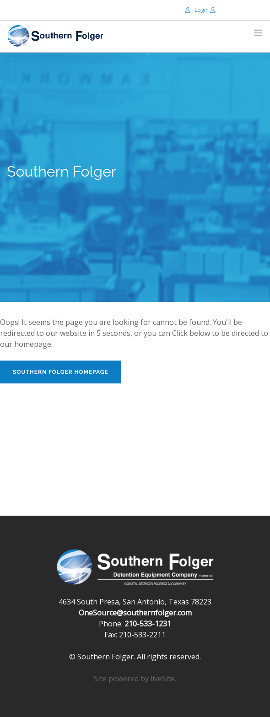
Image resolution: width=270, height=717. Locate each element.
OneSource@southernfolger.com (135, 613)
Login (197, 10)
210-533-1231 (147, 624)
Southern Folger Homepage (60, 372)
